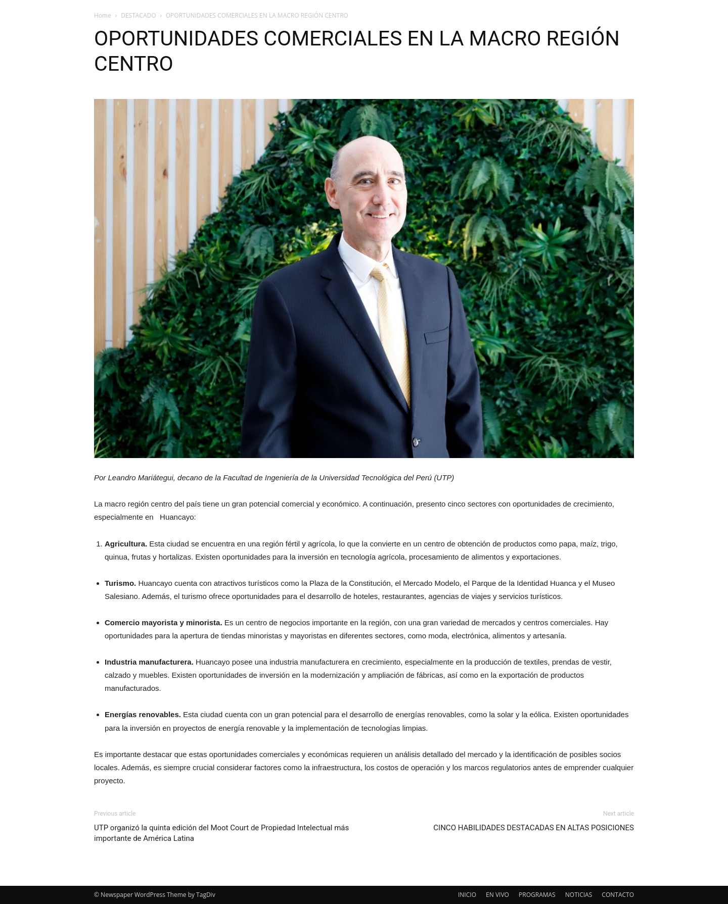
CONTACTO (618, 894)
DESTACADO (138, 15)
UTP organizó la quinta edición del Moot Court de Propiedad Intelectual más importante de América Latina (221, 833)
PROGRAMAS (537, 894)
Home (102, 15)
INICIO (467, 894)
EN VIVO (497, 894)
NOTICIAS (578, 894)
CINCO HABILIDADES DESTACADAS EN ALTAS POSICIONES (533, 827)
